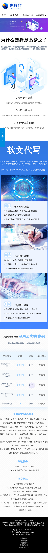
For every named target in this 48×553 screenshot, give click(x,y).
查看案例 (41, 365)
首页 (4, 15)
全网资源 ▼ (41, 15)
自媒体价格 (28, 15)
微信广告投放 (24, 547)
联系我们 (3, 137)
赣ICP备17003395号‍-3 (24, 521)
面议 (20, 404)
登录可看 (20, 365)
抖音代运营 (24, 545)
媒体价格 (14, 15)
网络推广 (24, 543)
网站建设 (24, 541)
